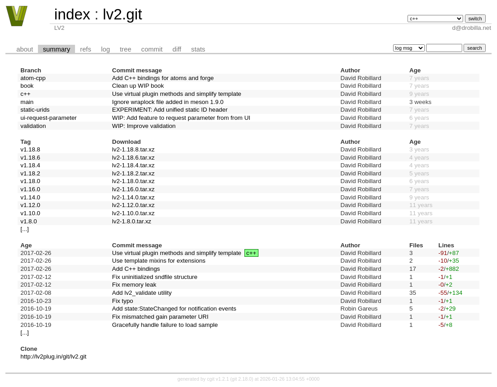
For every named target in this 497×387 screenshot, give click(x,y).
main (26, 102)
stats (198, 49)
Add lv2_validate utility (142, 292)
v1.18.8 (30, 149)
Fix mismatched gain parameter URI (160, 316)
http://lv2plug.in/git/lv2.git (53, 356)
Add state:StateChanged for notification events (174, 308)
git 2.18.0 (242, 379)
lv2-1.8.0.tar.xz (131, 221)
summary (56, 49)
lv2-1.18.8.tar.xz (133, 149)
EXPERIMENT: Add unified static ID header (170, 109)
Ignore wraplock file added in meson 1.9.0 (168, 102)
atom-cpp (33, 78)
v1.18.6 (30, 157)
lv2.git (122, 14)
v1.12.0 (30, 205)
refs (85, 49)
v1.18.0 (30, 181)
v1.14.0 (30, 197)
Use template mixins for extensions (159, 260)
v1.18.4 (30, 165)
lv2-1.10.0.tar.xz (133, 213)
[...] (24, 229)
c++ (25, 93)
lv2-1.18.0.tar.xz (133, 181)
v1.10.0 (30, 213)
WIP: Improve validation (144, 126)
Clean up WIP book (138, 85)
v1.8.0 (28, 221)
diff (177, 49)
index (72, 14)
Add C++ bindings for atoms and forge (163, 78)
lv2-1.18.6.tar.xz (133, 157)
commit (152, 49)
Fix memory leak (134, 284)
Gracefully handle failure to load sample (165, 324)
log (105, 49)
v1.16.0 (30, 189)
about (24, 49)
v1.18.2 (30, 173)
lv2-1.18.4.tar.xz (133, 165)
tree (125, 49)
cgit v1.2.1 (218, 379)
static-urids (34, 109)
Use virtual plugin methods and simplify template (176, 93)
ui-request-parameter (48, 117)
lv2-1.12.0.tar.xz (133, 205)
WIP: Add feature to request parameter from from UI (181, 117)
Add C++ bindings (136, 268)
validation (33, 126)
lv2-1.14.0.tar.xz (133, 197)
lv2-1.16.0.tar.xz (133, 189)
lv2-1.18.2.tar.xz (133, 173)
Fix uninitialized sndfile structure (154, 277)
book (26, 85)
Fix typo (122, 300)
